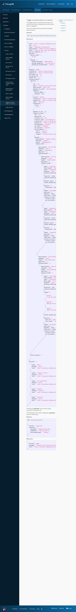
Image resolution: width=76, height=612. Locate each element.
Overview (5, 14)
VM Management (8, 111)
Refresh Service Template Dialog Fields (10, 83)
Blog (59, 4)
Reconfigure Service (10, 78)
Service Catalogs (8, 43)
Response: (63, 25)
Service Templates (8, 46)
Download (33, 4)
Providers (6, 36)
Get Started (6, 10)
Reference (5, 18)
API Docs (37, 10)
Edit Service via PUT (10, 71)
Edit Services (9, 74)
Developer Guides (47, 10)
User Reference (16, 10)
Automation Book (28, 10)
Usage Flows (7, 118)
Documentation (42, 4)
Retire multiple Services (9, 97)
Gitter (61, 608)
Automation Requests (9, 32)
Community (52, 4)
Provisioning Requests (9, 39)
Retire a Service (9, 93)
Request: (63, 23)
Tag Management (8, 114)
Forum (69, 608)
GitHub (54, 608)
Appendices (6, 21)
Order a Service (9, 54)
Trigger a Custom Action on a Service (10, 102)
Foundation (7, 29)
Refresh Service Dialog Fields (9, 89)
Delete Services (9, 107)
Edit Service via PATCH (9, 66)
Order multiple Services (9, 58)
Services (6, 50)
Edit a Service (9, 62)
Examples (5, 25)
